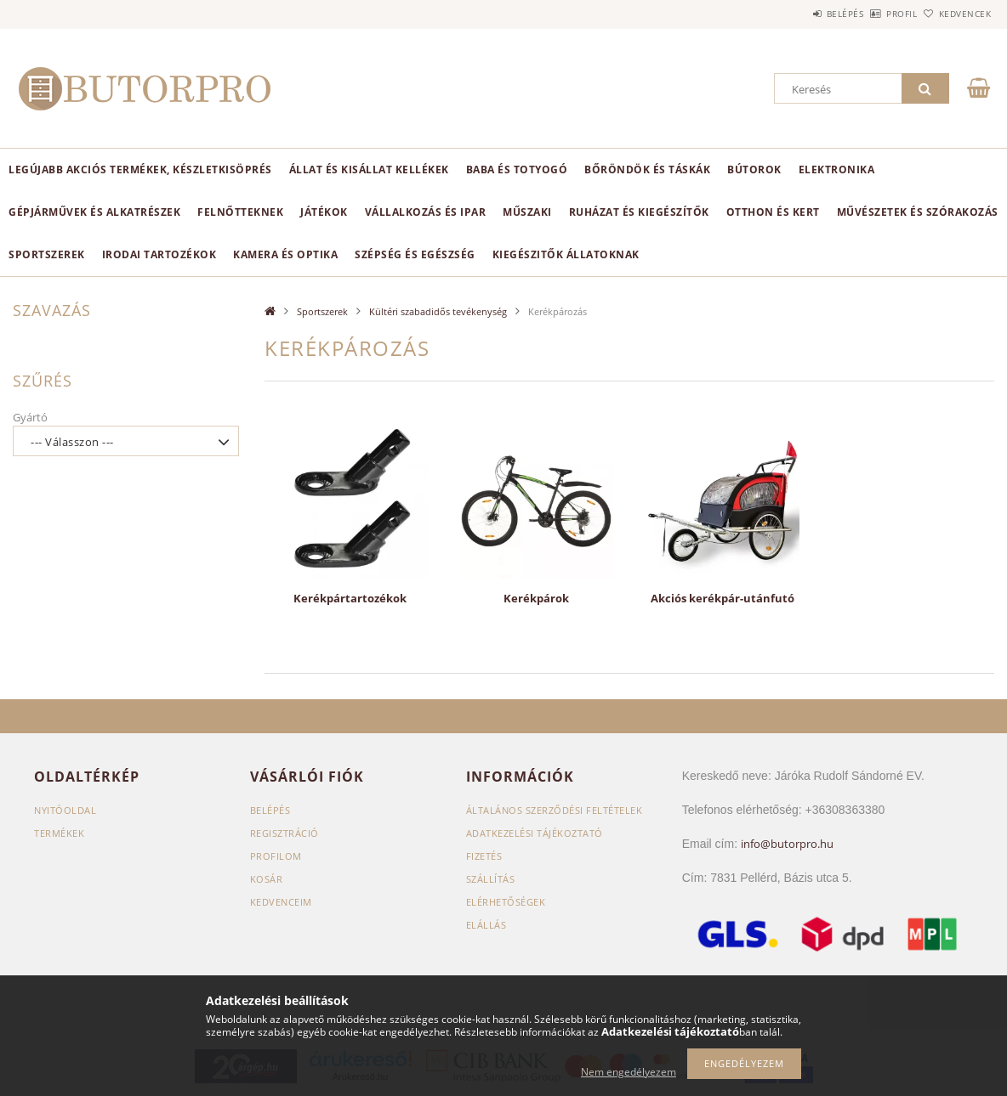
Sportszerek (47, 254)
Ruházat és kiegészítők (639, 212)
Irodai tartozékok (159, 254)
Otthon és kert (773, 212)
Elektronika (837, 169)
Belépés (797, 14)
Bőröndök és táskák (647, 169)
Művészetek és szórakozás (917, 212)
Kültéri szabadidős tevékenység (438, 311)
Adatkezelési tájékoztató (534, 833)
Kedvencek (955, 14)
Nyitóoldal (65, 810)
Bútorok (754, 169)
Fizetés (484, 856)
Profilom (276, 856)
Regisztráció (284, 833)
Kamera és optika (285, 254)
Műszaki (527, 212)
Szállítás (490, 879)
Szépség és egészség (415, 254)
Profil (873, 14)
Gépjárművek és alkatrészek (94, 212)
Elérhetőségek (506, 901)
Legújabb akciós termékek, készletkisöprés (140, 169)
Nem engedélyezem (628, 1072)
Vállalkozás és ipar (425, 212)
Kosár (266, 879)
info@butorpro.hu (787, 843)
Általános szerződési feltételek (554, 810)
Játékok (324, 212)
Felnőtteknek (240, 212)
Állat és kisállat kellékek (369, 169)
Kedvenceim (281, 901)
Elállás (486, 924)
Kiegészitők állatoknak (566, 254)
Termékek (59, 833)
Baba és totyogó (517, 169)
